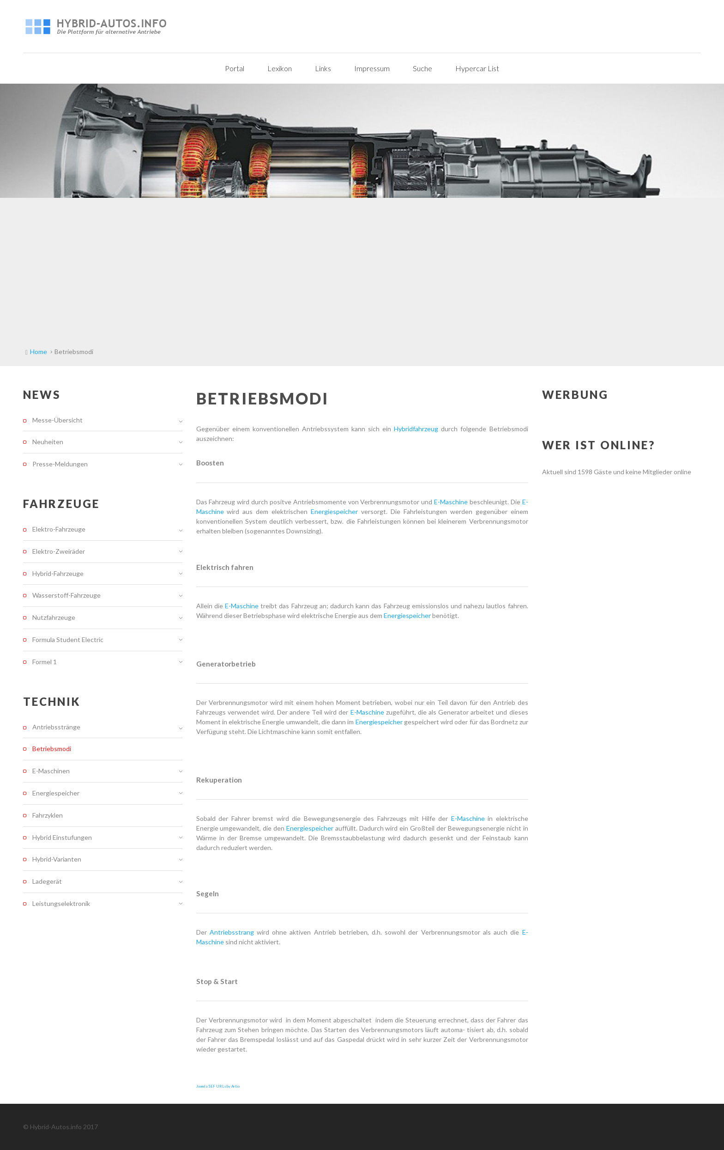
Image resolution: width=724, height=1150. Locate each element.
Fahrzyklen (47, 815)
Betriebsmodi (51, 748)
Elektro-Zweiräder (58, 551)
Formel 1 (44, 662)
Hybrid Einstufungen (62, 837)
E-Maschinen (51, 771)
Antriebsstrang (233, 932)
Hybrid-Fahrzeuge (58, 573)
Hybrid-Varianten (56, 859)
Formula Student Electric (67, 639)
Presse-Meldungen (60, 464)
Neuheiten (47, 442)
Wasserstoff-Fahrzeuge (66, 595)
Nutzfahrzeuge (53, 617)
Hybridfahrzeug (417, 429)
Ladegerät (47, 881)
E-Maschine (451, 502)
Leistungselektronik (61, 903)
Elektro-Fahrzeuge (58, 529)
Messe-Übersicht (57, 420)
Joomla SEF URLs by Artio (218, 1086)
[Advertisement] (362, 267)
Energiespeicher (336, 511)
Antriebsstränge (56, 727)
